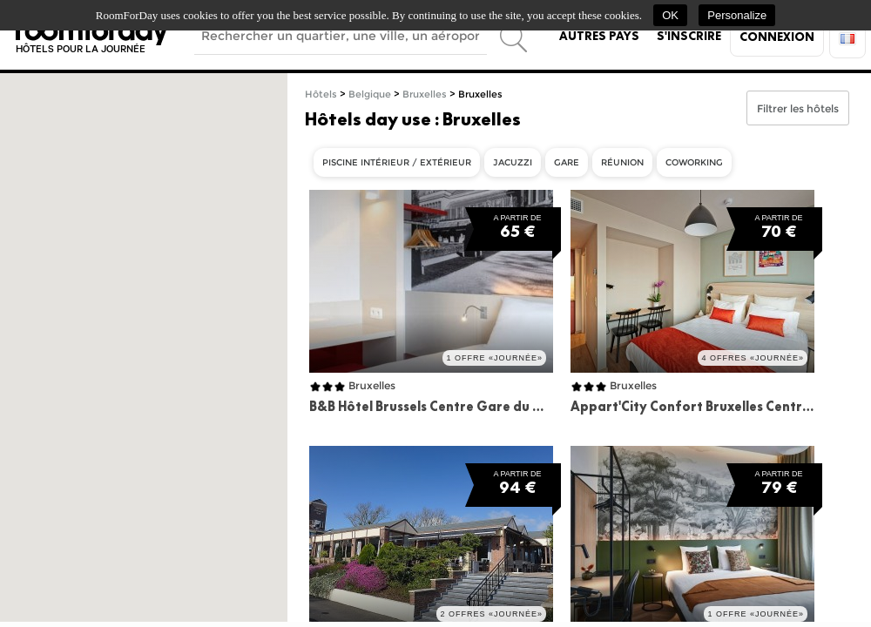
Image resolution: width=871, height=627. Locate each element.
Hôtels (321, 94)
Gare (566, 162)
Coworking (694, 162)
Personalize (736, 15)
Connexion (776, 37)
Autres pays (599, 36)
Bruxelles (424, 94)
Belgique (369, 94)
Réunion (622, 162)
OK (670, 15)
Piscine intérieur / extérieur (396, 162)
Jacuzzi (512, 162)
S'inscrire (689, 36)
